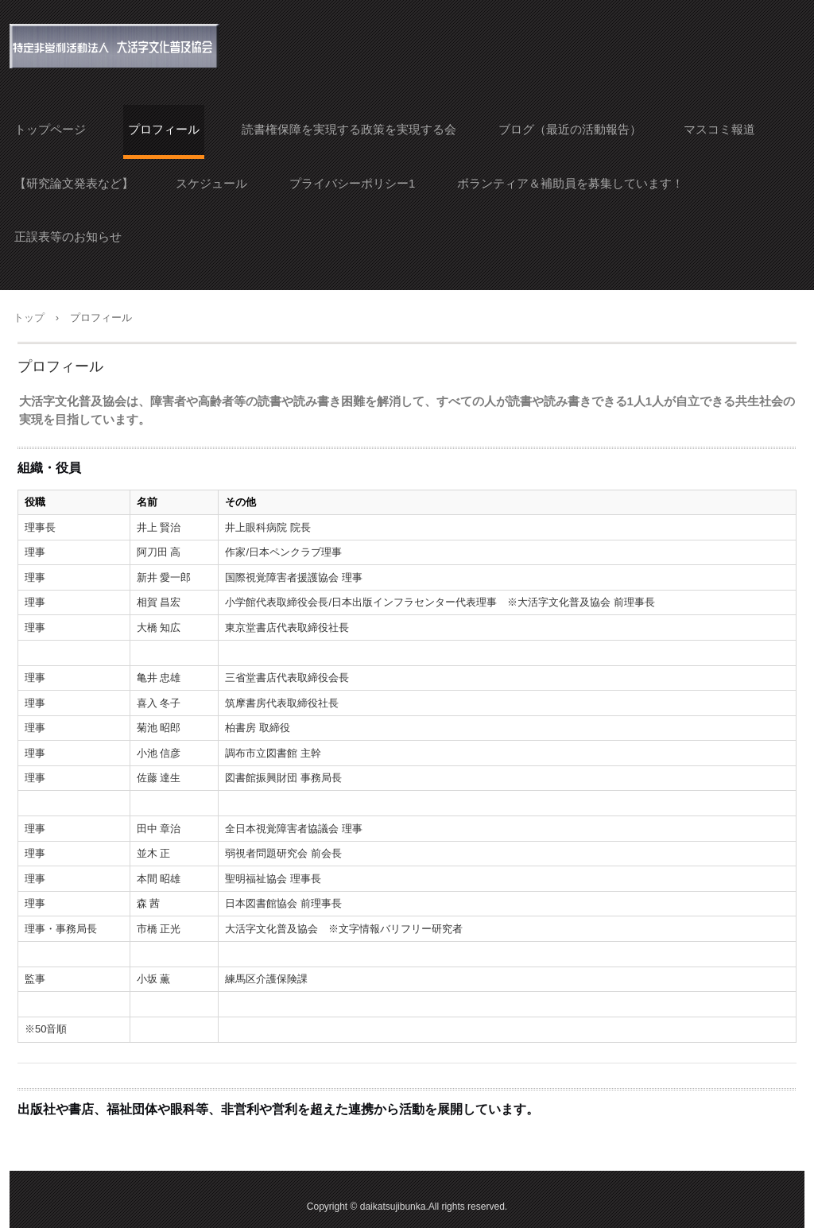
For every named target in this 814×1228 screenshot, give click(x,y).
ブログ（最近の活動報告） (570, 129)
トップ (29, 317)
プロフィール (164, 129)
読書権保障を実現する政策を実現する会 (349, 129)
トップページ (50, 129)
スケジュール (211, 183)
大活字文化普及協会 (115, 46)
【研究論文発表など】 (74, 183)
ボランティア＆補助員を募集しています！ (570, 183)
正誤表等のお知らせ (68, 236)
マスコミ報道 (719, 129)
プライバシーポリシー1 (352, 183)
